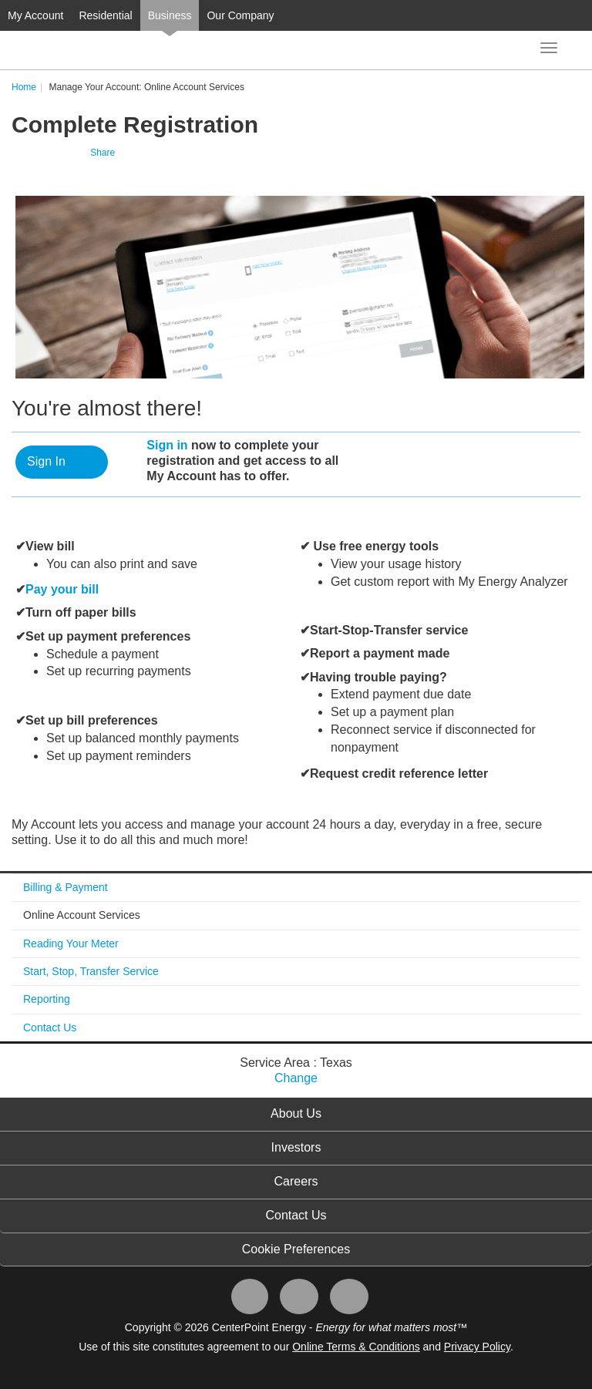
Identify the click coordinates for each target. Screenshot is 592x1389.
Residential (105, 15)
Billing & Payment (65, 887)
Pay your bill (62, 589)
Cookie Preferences (296, 1249)
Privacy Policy (477, 1346)
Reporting (46, 999)
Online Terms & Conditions (355, 1346)
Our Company (240, 15)
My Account (35, 15)
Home (24, 87)
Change (296, 1078)
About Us (296, 1113)
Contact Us (49, 1027)
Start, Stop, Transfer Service (91, 971)
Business (170, 15)
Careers (296, 1181)
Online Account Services (81, 915)
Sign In (46, 461)
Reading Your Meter (71, 943)
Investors (296, 1147)
